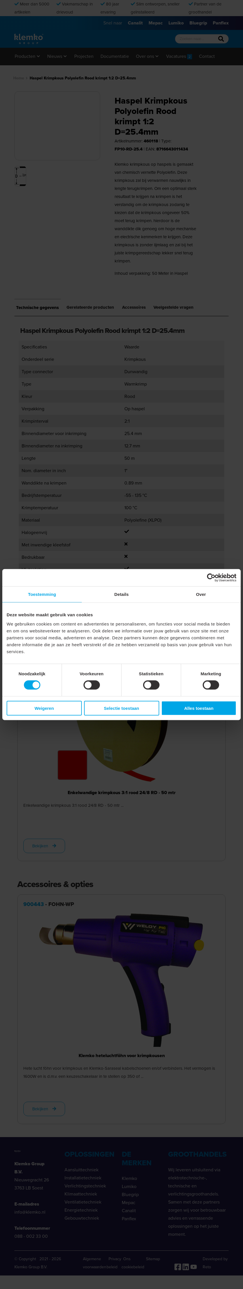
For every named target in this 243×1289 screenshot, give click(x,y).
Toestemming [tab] (42, 594)
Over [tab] (201, 594)
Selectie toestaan (121, 707)
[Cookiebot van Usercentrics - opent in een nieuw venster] (211, 577)
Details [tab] (121, 594)
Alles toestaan (199, 707)
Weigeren (44, 707)
